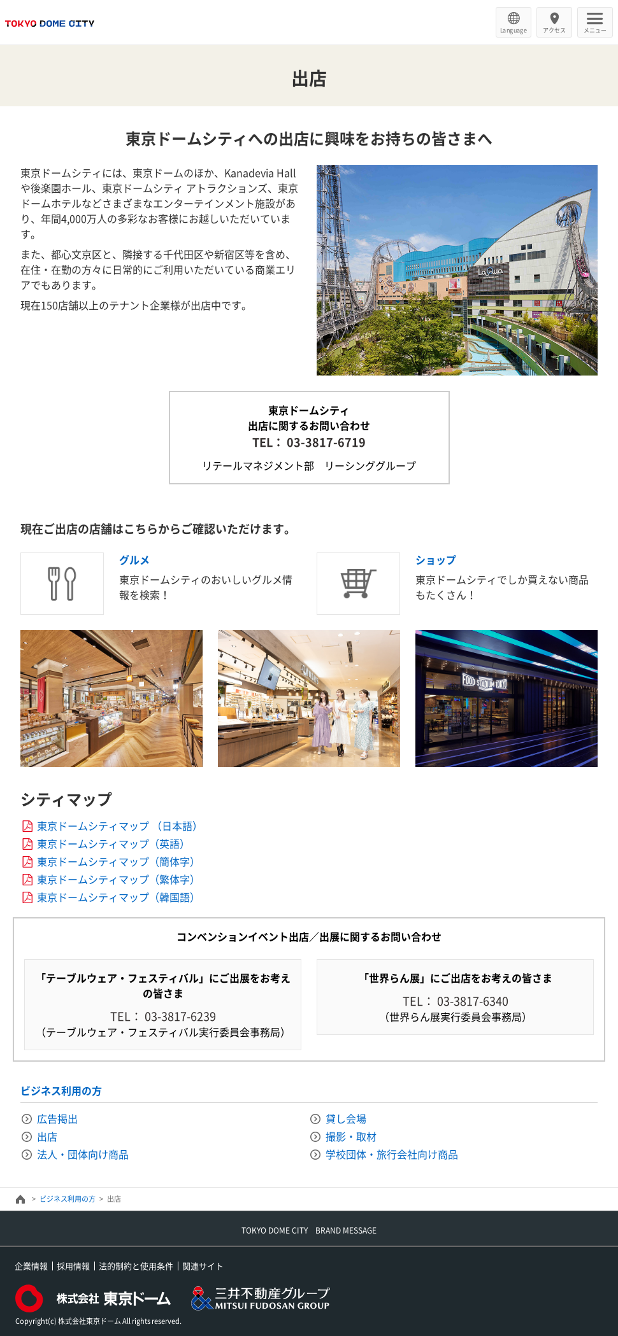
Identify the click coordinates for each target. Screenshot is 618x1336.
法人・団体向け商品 (83, 1154)
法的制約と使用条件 (136, 1266)
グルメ (134, 559)
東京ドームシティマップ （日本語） (120, 825)
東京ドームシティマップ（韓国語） (118, 896)
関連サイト (203, 1266)
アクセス (554, 29)
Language (513, 29)
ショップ (435, 559)
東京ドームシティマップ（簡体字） (118, 861)
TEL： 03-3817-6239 (163, 1016)
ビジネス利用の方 (61, 1090)
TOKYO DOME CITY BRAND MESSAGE (309, 1230)
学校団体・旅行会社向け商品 (392, 1154)
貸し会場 (346, 1118)
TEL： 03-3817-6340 (455, 1000)
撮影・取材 (351, 1136)
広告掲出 (57, 1118)
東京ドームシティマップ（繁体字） (118, 879)
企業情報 (31, 1266)
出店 (47, 1136)
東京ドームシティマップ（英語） (113, 843)
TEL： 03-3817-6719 (309, 442)
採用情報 (73, 1266)
